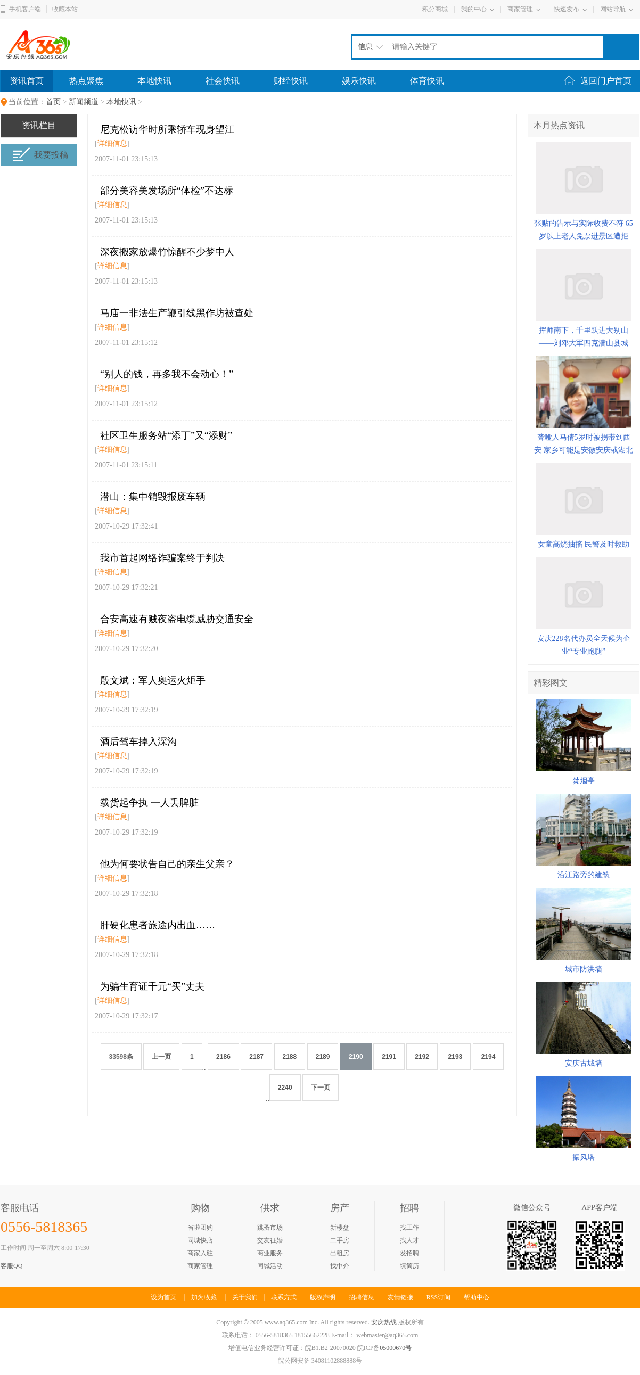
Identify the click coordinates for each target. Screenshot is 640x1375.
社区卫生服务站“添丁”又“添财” (166, 435)
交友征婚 (270, 1240)
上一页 (161, 1056)
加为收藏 (204, 1297)
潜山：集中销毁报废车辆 (153, 496)
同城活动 (270, 1266)
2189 (323, 1056)
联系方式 (284, 1297)
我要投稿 (40, 154)
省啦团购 (200, 1227)
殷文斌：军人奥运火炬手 (153, 680)
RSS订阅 (438, 1297)
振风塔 (583, 1158)
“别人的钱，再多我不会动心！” (166, 374)
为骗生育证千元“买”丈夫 (152, 986)
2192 (422, 1056)
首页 (53, 102)
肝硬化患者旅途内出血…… (157, 925)
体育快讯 (427, 80)
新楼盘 (339, 1227)
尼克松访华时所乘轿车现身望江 (167, 129)
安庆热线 (384, 1322)
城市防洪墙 (583, 969)
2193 (455, 1056)
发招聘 (409, 1253)
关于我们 (245, 1297)
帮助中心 (476, 1297)
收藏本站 (65, 9)
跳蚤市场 (270, 1227)
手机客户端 (25, 9)
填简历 (409, 1266)
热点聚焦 (86, 80)
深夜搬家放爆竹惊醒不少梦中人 (167, 251)
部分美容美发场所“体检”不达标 (166, 190)
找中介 (339, 1266)
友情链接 (400, 1297)
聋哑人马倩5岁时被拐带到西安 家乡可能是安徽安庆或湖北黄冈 (583, 450)
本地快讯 (154, 80)
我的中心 (474, 9)
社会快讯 (223, 80)
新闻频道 (84, 102)
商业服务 (270, 1253)
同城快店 (200, 1240)
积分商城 (435, 9)
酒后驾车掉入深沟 (138, 741)
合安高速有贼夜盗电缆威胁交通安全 (176, 619)
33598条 (121, 1056)
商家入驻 (200, 1253)
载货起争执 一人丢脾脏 (149, 802)
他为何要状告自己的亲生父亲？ (167, 864)
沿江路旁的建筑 (583, 875)
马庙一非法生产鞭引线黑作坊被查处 (176, 313)
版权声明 (322, 1297)
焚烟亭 (583, 781)
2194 (488, 1056)
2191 (389, 1056)
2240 (285, 1087)
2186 (223, 1056)
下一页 (320, 1087)
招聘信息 (361, 1297)
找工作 (409, 1227)
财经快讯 (291, 80)
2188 (290, 1056)
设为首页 (163, 1297)
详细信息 (112, 143)
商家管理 (520, 9)
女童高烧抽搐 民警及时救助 (583, 544)
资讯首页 (27, 80)
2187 (256, 1056)
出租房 (339, 1253)
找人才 (409, 1240)
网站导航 (613, 9)
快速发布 (566, 9)
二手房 (339, 1240)
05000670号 (396, 1348)
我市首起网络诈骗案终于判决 (162, 558)
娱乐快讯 (359, 80)
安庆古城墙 (583, 1063)
